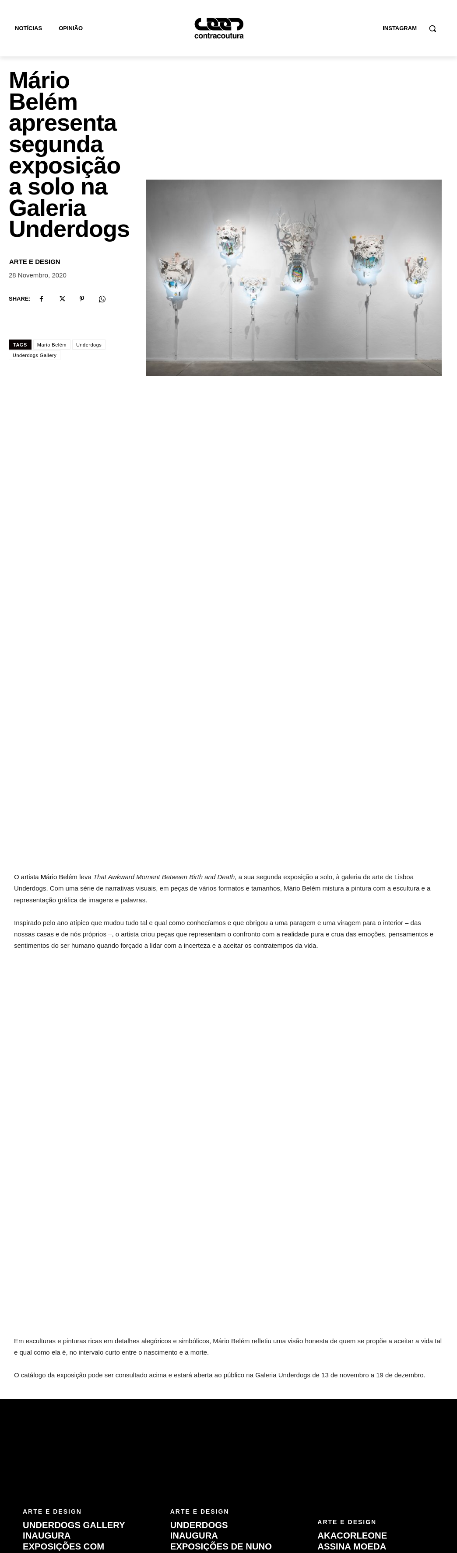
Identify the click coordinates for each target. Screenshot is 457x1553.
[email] (347, 1497)
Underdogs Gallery (34, 355)
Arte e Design (34, 261)
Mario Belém (52, 344)
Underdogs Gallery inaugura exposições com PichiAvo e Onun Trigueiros (73, 1404)
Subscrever (417, 1497)
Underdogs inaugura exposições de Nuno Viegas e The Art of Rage (220, 1404)
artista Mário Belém (49, 734)
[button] (432, 28)
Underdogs (89, 344)
